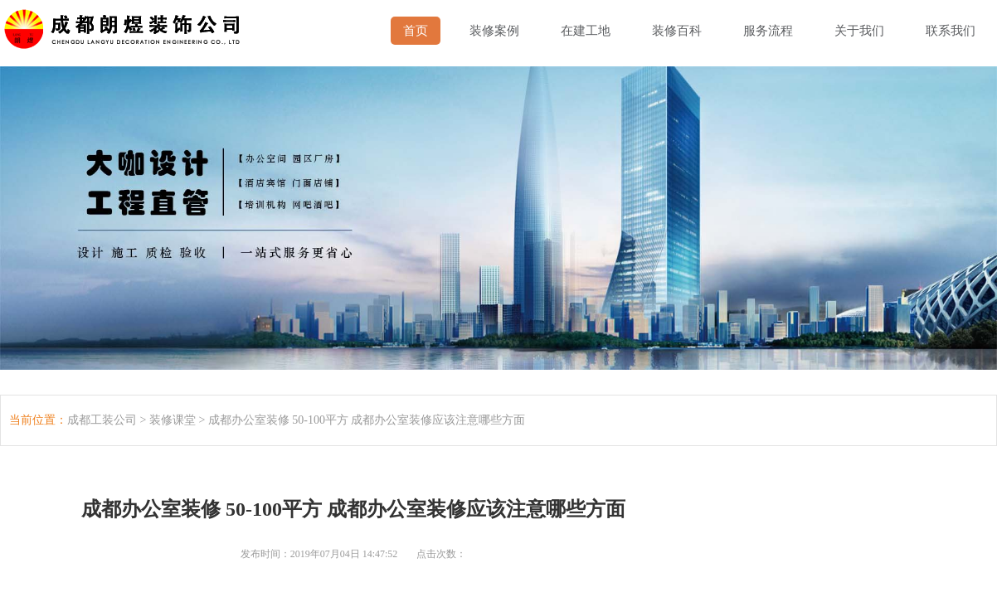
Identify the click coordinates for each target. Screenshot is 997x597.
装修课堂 (172, 420)
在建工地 (585, 30)
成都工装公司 (102, 420)
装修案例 (494, 30)
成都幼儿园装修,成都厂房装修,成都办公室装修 (125, 25)
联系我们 (950, 30)
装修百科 (677, 30)
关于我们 (859, 30)
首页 (415, 30)
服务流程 (768, 30)
